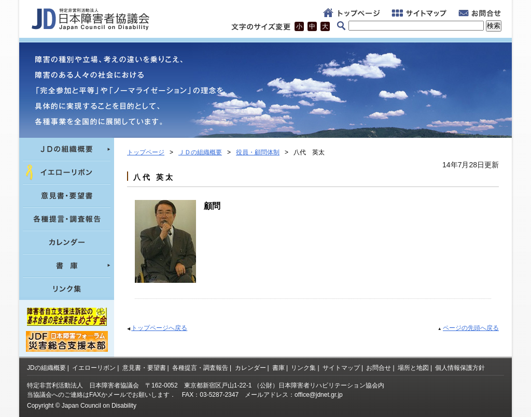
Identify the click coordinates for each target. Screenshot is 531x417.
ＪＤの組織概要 (200, 152)
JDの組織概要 (46, 367)
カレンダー (250, 367)
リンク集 (303, 367)
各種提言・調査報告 (200, 367)
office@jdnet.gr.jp (319, 394)
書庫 (278, 367)
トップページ (145, 152)
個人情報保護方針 (460, 367)
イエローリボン (94, 367)
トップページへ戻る (159, 328)
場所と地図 (413, 367)
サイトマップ (341, 367)
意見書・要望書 (144, 367)
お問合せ (378, 367)
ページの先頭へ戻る (471, 328)
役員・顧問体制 (258, 152)
